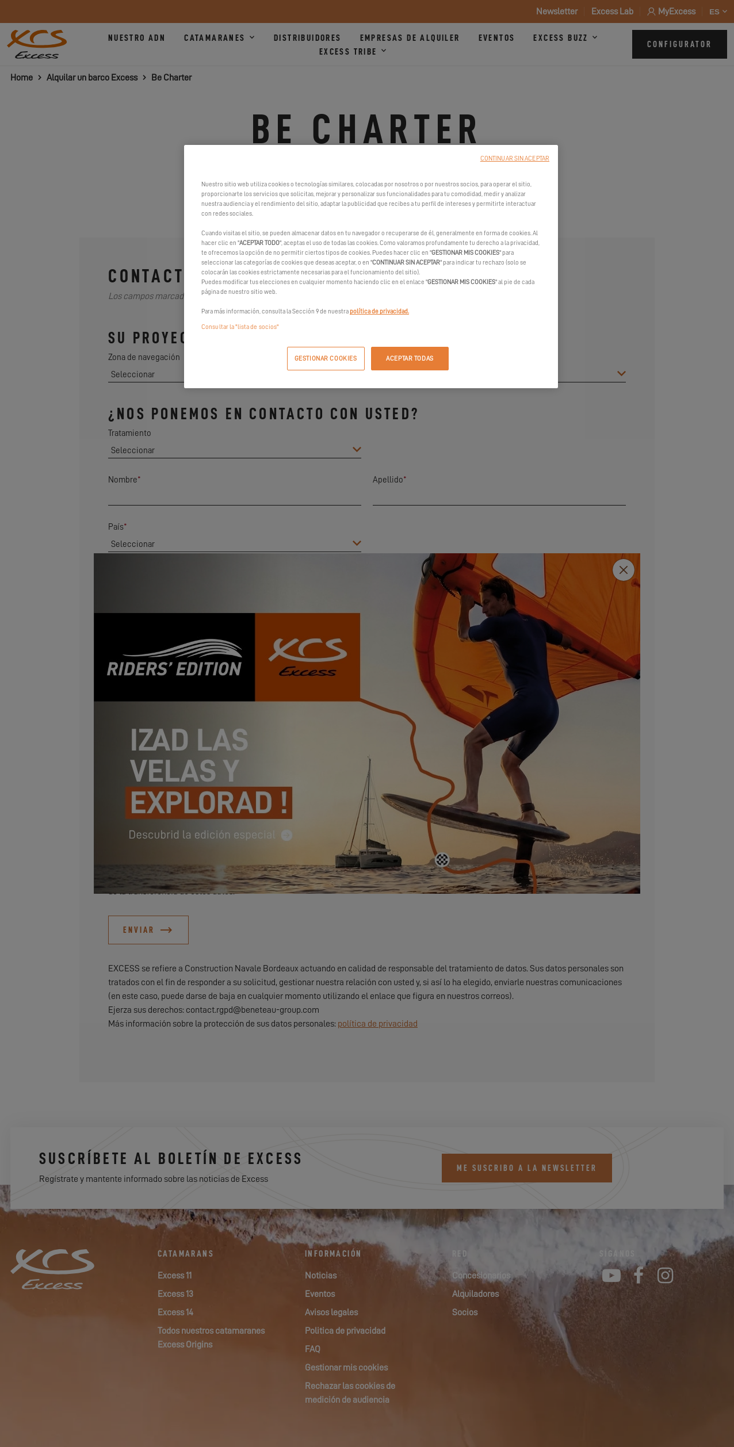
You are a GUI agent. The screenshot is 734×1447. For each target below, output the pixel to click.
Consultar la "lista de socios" (239, 327)
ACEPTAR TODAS (409, 358)
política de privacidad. (379, 311)
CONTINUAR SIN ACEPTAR (514, 158)
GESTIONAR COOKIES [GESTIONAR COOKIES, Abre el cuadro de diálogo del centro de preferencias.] (326, 358)
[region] (371, 267)
